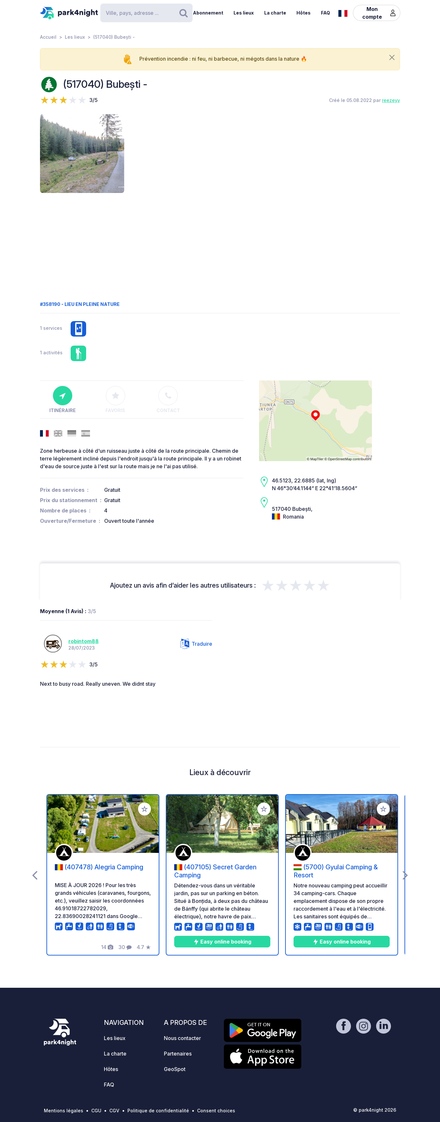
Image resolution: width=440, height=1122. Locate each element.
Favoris (115, 399)
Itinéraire (62, 399)
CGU (96, 1110)
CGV (114, 1110)
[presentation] (34, 874)
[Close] (392, 57)
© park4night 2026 (374, 1110)
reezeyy (391, 100)
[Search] (146, 13)
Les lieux (244, 12)
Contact (168, 399)
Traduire (196, 644)
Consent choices (216, 1110)
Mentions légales (63, 1110)
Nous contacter (182, 1038)
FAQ (325, 12)
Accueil (48, 37)
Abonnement (208, 12)
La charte (275, 12)
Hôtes (303, 12)
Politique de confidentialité (158, 1110)
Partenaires (178, 1053)
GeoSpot (174, 1069)
